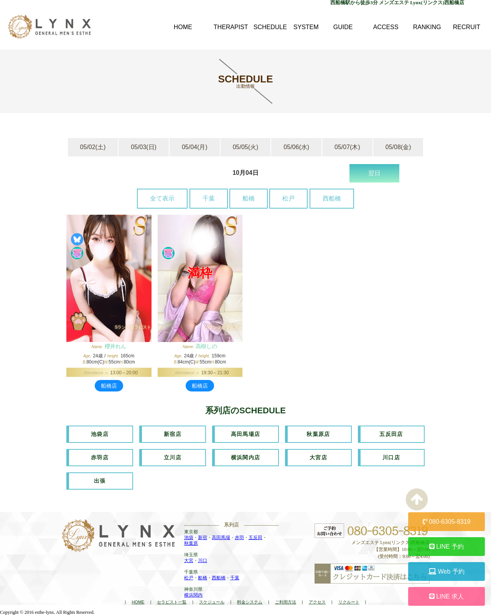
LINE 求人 (446, 596)
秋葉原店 (318, 434)
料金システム (249, 602)
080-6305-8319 (447, 521)
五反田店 (391, 434)
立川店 (172, 457)
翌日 (374, 173)
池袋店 (100, 434)
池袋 (188, 537)
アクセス (317, 602)
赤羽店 (100, 457)
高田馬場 (221, 537)
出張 (100, 481)
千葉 (209, 198)
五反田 (255, 537)
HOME (138, 602)
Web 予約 (446, 571)
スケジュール (211, 602)
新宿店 (172, 434)
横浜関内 (193, 595)
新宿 (202, 537)
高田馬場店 (245, 434)
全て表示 (162, 198)
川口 (202, 560)
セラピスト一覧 (171, 602)
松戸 (288, 198)
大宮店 (318, 457)
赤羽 (239, 537)
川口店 (391, 457)
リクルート (348, 602)
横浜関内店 (245, 457)
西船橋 (332, 198)
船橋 (248, 198)
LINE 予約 (446, 546)
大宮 (188, 560)
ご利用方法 (285, 602)
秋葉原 (191, 543)
